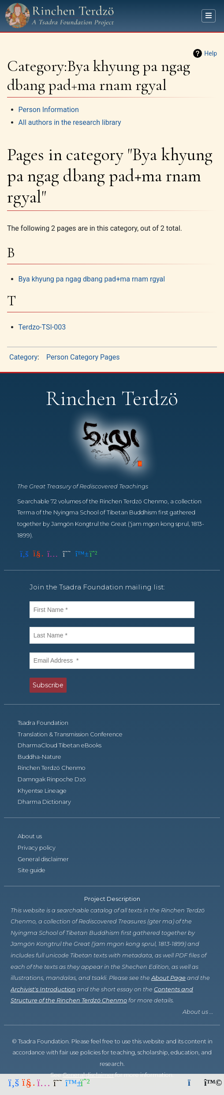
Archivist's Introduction (43, 989)
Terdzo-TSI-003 (42, 327)
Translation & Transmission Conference (75, 734)
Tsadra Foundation (48, 723)
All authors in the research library (70, 122)
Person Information (49, 109)
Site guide (36, 870)
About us (35, 836)
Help (210, 53)
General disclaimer (48, 859)
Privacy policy (41, 847)
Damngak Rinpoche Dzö (57, 779)
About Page (168, 978)
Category (23, 357)
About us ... (198, 1012)
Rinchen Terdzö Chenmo (56, 768)
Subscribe (48, 685)
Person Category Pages (83, 357)
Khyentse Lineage (47, 791)
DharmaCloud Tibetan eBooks (64, 745)
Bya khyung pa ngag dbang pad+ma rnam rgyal (92, 279)
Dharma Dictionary (49, 802)
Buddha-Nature (44, 757)
